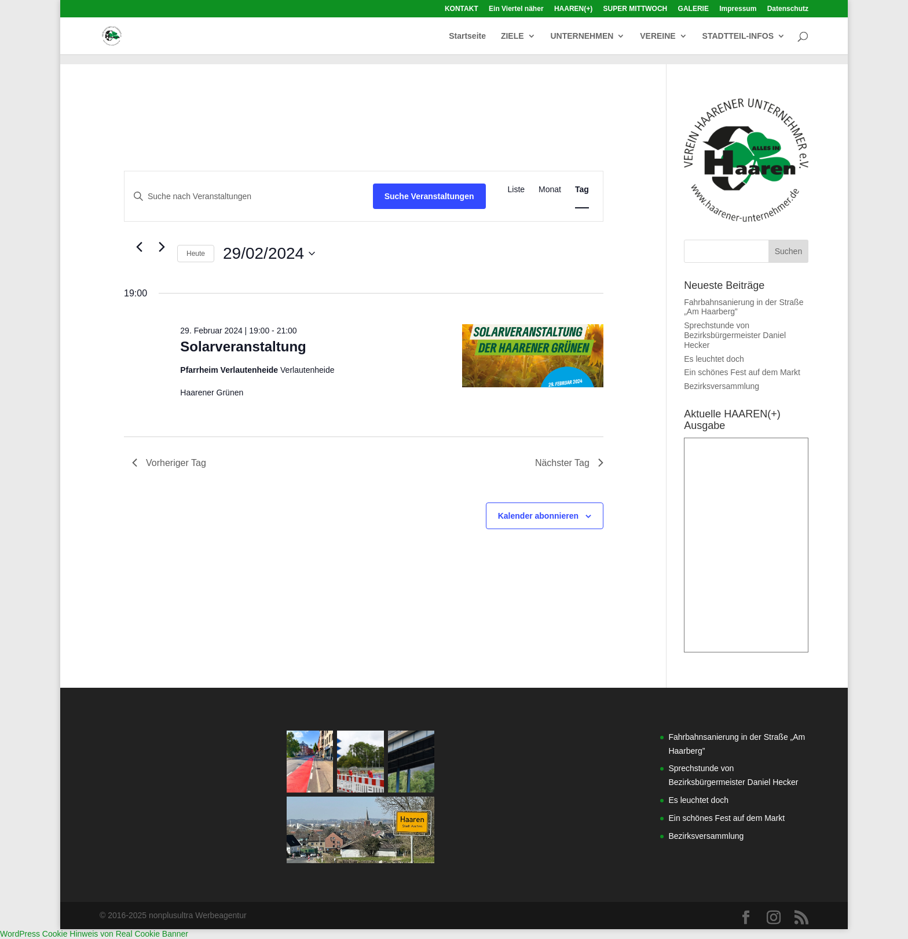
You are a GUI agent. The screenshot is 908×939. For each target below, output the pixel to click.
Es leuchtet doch (714, 359)
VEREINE (657, 36)
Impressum (737, 9)
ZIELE (512, 36)
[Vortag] (139, 247)
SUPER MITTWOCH (635, 9)
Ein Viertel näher (516, 9)
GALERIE (693, 9)
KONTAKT (461, 9)
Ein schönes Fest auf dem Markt (742, 372)
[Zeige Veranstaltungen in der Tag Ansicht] (582, 189)
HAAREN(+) (573, 9)
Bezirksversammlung (721, 386)
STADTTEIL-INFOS (738, 36)
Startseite (467, 36)
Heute (195, 254)
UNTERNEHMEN (581, 36)
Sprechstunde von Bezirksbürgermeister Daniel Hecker (735, 335)
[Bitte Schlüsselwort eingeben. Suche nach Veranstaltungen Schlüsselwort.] (249, 196)
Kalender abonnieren (538, 515)
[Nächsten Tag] (162, 247)
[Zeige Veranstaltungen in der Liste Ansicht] (516, 189)
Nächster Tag (569, 463)
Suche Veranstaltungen (429, 196)
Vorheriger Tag (169, 463)
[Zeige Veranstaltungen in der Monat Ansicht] (550, 189)
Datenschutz (787, 9)
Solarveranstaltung (243, 346)
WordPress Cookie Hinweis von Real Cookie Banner (94, 933)
